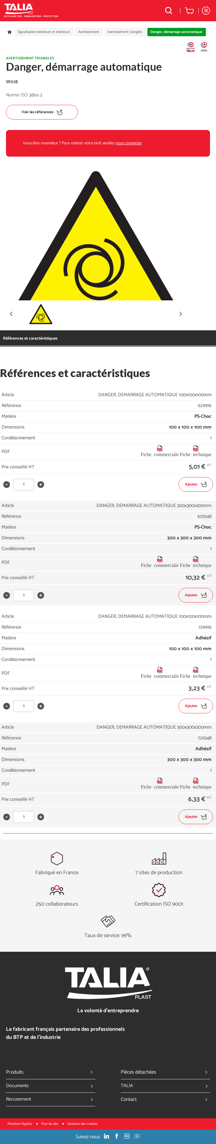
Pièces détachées (165, 1072)
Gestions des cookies (82, 1124)
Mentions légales (20, 1124)
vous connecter (129, 143)
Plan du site (50, 1124)
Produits (50, 1072)
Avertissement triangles (125, 32)
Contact (165, 1099)
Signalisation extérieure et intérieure (44, 32)
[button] (180, 314)
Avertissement (88, 32)
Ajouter (196, 484)
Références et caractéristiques (30, 338)
